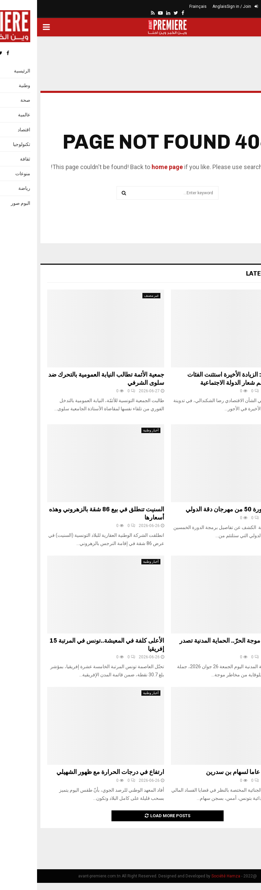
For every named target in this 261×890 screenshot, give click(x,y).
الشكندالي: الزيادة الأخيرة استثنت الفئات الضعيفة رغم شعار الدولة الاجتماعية (200, 378)
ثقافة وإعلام (237, 430)
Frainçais (161, 6)
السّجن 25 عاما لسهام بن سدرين (210, 772)
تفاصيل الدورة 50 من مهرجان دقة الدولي (200, 509)
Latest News (230, 273)
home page (130, 166)
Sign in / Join (205, 6)
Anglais (182, 6)
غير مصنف (114, 295)
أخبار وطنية (237, 295)
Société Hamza (188, 876)
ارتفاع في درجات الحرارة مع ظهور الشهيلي (73, 772)
